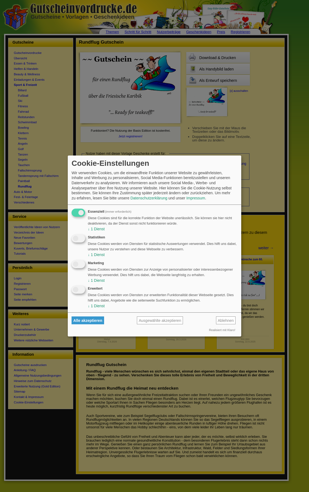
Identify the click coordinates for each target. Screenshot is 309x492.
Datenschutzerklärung (148, 198)
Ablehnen (226, 320)
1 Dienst (96, 229)
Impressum (195, 198)
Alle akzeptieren (87, 320)
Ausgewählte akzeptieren (160, 320)
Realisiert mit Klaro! (222, 330)
